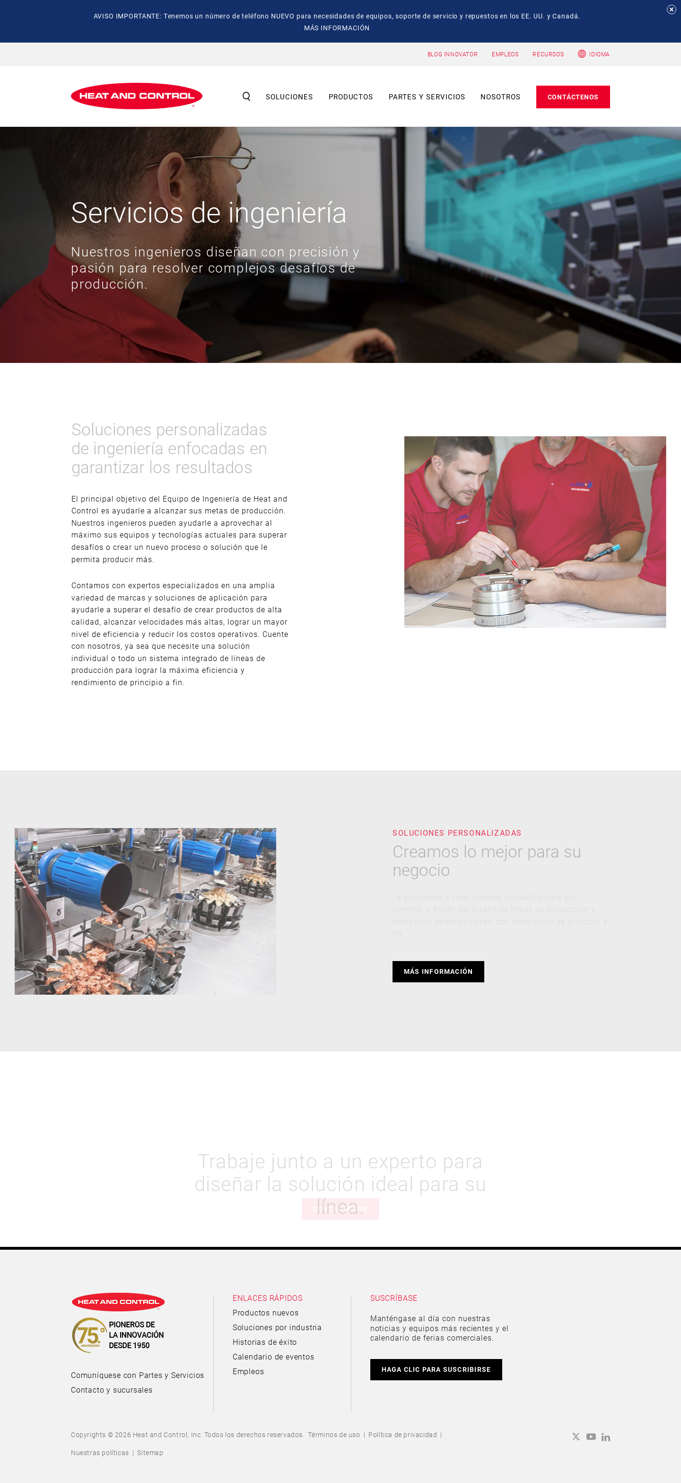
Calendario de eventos (273, 1356)
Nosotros (500, 96)
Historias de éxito (265, 1342)
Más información (438, 971)
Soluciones (289, 96)
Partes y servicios (427, 96)
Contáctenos (573, 96)
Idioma (599, 54)
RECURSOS (548, 54)
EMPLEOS (505, 54)
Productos (351, 96)
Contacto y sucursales (112, 1390)
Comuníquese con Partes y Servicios (137, 1375)
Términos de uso (334, 1434)
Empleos (248, 1371)
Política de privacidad (402, 1434)
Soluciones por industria (277, 1327)
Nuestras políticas (100, 1452)
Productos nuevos (266, 1312)
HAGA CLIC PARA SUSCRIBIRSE (436, 1369)
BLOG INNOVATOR (453, 54)
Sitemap (150, 1452)
